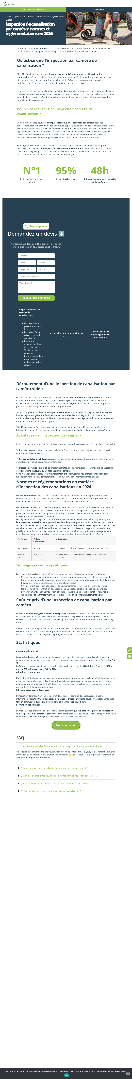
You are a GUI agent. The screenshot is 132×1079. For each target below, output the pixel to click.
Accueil (8, 17)
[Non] (128, 1073)
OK (66, 1075)
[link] (129, 650)
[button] (127, 4)
